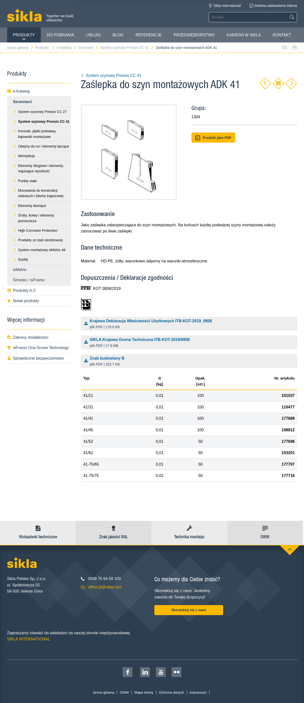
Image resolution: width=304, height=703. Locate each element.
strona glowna (20, 48)
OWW (124, 692)
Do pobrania (60, 35)
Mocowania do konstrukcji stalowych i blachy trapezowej (38, 193)
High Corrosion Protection (35, 230)
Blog (118, 35)
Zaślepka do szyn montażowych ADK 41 (186, 48)
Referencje (148, 35)
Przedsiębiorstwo (194, 37)
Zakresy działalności (27, 337)
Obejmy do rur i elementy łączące (41, 146)
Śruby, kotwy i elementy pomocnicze (33, 218)
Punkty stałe (25, 181)
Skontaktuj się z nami (188, 610)
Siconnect (88, 48)
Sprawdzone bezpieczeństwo (35, 358)
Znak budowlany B (190, 361)
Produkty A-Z (21, 290)
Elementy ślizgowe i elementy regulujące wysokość (38, 168)
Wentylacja (24, 156)
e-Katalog (67, 48)
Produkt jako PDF (213, 137)
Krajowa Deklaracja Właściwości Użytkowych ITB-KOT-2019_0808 (190, 324)
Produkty (24, 37)
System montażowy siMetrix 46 (39, 250)
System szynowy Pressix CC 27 (40, 112)
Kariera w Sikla (244, 35)
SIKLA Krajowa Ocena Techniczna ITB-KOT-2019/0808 (190, 343)
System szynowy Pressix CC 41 (127, 48)
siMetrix (20, 270)
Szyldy (20, 259)
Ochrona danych (171, 692)
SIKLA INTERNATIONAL (28, 639)
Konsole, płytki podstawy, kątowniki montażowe (35, 133)
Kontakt (282, 37)
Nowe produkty (23, 301)
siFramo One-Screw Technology (38, 348)
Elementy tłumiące (29, 206)
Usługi (93, 37)
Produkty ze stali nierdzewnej (38, 240)
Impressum (198, 692)
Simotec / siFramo (29, 280)
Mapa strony (143, 692)
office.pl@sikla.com (105, 587)
